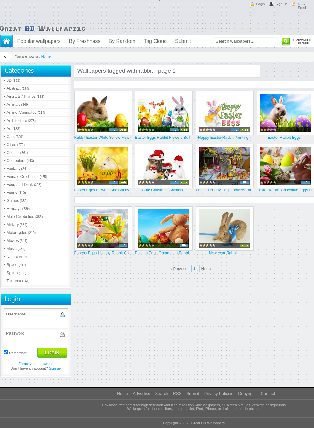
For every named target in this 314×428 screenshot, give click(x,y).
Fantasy (18, 168)
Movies (17, 241)
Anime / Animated (26, 112)
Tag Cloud (155, 41)
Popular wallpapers (39, 41)
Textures (18, 281)
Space (16, 265)
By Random (122, 41)
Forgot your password (35, 363)
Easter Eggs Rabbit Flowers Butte (162, 137)
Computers (20, 160)
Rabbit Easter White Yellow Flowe (101, 137)
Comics (17, 152)
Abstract (18, 88)
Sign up (55, 368)
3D (13, 80)
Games (17, 200)
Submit (183, 41)
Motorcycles (21, 233)
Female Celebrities (27, 176)
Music (16, 249)
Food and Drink (24, 184)
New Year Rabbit (223, 253)
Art (13, 128)
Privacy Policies (218, 393)
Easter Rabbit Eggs (284, 137)
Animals (18, 104)
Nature (17, 257)
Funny (16, 192)
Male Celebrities (25, 216)
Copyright (247, 393)
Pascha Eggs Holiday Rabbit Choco (101, 253)
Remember (17, 353)
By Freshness (85, 41)
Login (260, 4)
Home (46, 56)
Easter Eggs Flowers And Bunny (101, 190)
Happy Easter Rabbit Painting (223, 137)
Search (161, 393)
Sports (16, 273)
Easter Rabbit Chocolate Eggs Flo (284, 190)
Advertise (141, 393)
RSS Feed (302, 6)
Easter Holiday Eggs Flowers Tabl (223, 190)
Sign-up (282, 4)
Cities (16, 144)
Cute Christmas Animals (162, 190)
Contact (268, 393)
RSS (177, 393)
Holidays (18, 208)
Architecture (21, 120)
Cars (15, 136)
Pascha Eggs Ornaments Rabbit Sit (162, 253)
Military (17, 224)
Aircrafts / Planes (25, 96)
